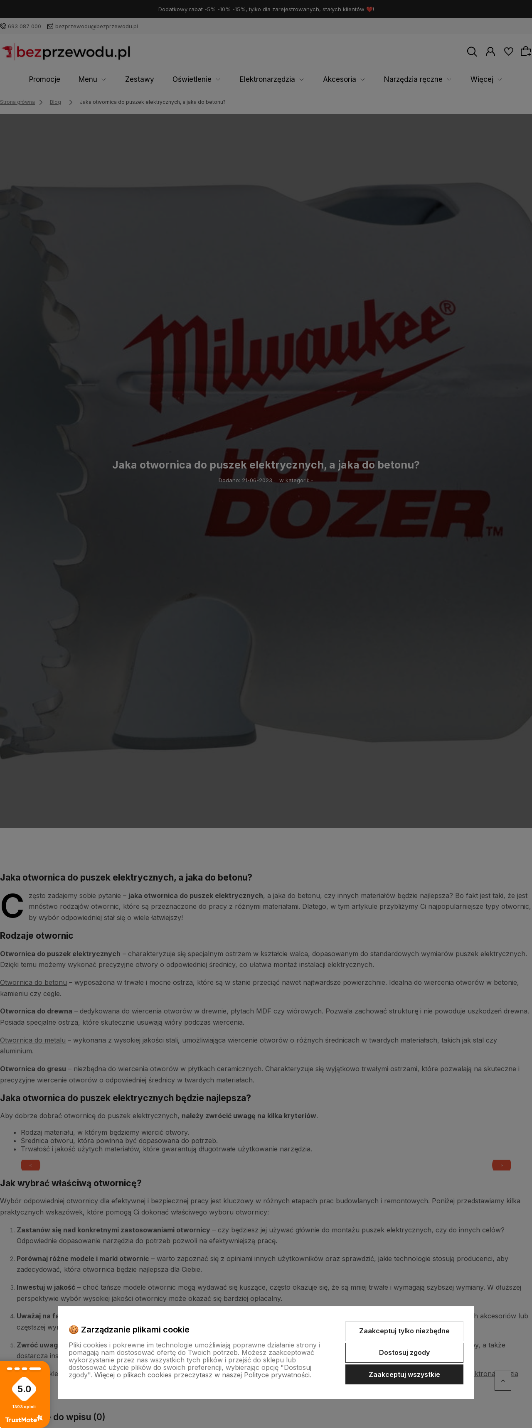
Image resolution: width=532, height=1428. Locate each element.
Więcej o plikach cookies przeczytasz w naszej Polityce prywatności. (202, 1375)
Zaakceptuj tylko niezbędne (404, 1331)
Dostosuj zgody (404, 1352)
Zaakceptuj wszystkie (404, 1374)
